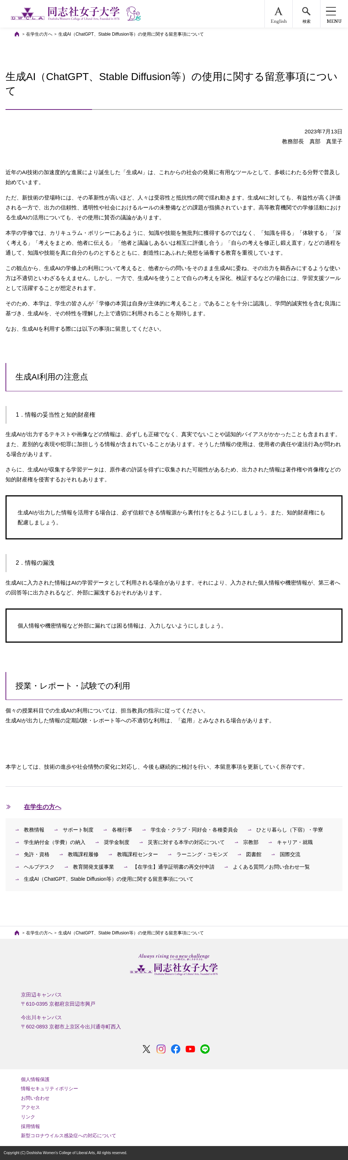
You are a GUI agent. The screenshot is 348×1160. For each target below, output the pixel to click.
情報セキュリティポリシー (49, 1088)
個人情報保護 (35, 1079)
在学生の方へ (39, 34)
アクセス (30, 1107)
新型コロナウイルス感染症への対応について (68, 1135)
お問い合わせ (35, 1098)
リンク (28, 1117)
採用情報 (30, 1126)
